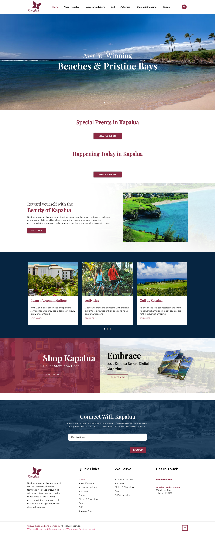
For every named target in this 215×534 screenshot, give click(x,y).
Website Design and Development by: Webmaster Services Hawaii (61, 529)
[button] (184, 7)
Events (166, 7)
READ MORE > (36, 318)
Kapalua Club (85, 511)
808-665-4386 (164, 479)
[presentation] (87, 448)
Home (55, 7)
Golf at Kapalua (122, 495)
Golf (113, 7)
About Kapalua (72, 7)
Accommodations (95, 7)
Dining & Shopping (147, 7)
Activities (126, 7)
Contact (82, 495)
